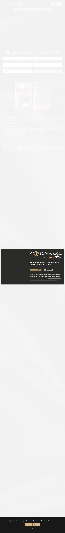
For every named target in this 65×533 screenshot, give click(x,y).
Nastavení (28, 524)
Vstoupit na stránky (36, 270)
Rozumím (36, 524)
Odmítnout (32, 529)
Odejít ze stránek (48, 270)
